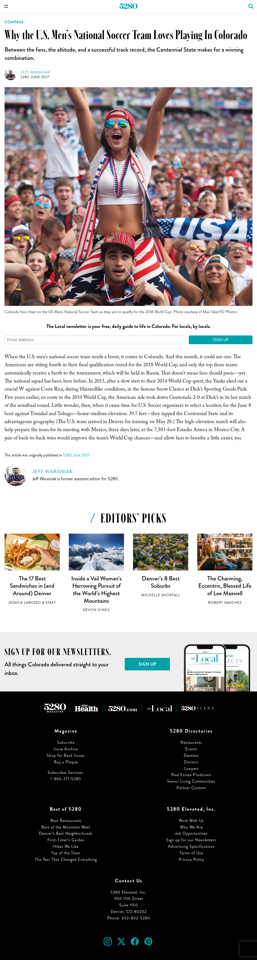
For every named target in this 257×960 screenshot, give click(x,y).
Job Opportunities (191, 833)
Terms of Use (191, 853)
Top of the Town (65, 853)
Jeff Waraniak (35, 72)
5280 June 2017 (35, 77)
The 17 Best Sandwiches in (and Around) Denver (32, 585)
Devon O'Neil (96, 610)
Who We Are (191, 827)
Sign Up (221, 339)
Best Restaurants (65, 820)
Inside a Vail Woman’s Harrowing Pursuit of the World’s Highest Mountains (96, 589)
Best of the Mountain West (65, 827)
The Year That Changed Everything (66, 859)
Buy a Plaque (66, 762)
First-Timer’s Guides (65, 840)
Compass (14, 22)
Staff (50, 602)
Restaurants (191, 742)
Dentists (191, 755)
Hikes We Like (66, 846)
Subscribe (66, 742)
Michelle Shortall (160, 595)
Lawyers (191, 768)
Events (191, 749)
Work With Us (191, 820)
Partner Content (191, 788)
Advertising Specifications (191, 846)
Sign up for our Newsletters (191, 840)
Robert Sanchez (225, 602)
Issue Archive (66, 749)
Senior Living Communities (191, 781)
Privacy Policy (191, 859)
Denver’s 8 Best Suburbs (161, 582)
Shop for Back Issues (66, 755)
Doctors (191, 762)
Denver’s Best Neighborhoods (66, 833)
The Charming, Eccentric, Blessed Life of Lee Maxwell (224, 585)
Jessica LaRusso (24, 602)
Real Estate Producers (191, 775)
